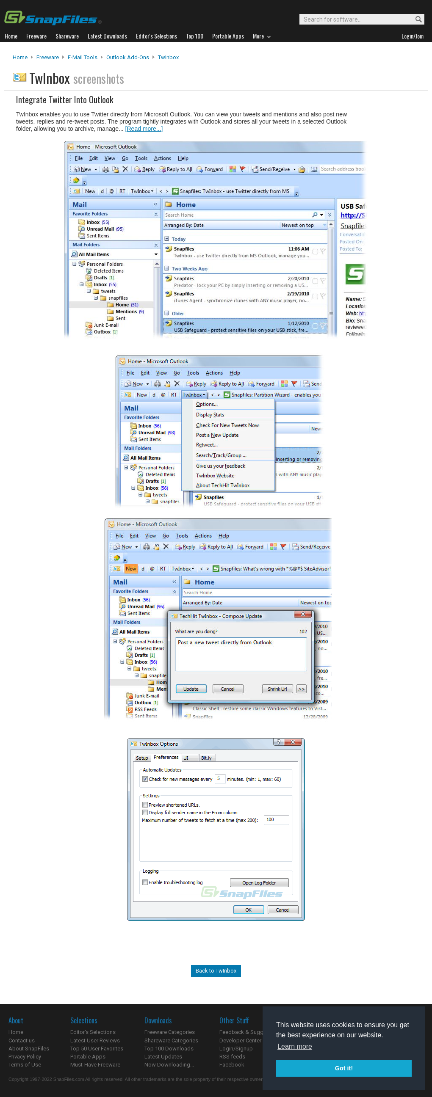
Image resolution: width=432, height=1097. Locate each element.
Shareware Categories (171, 1040)
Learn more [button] (294, 1046)
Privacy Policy (24, 1056)
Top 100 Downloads (169, 1048)
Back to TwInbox (216, 970)
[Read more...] (144, 128)
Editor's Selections (93, 1032)
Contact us (21, 1040)
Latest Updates (163, 1056)
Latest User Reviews (95, 1040)
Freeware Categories (169, 1032)
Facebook (231, 1064)
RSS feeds (232, 1056)
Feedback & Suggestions (250, 1032)
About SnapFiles (28, 1048)
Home (20, 57)
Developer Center (240, 1040)
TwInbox (168, 57)
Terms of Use (24, 1064)
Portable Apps (87, 1056)
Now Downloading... (169, 1064)
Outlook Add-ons (127, 57)
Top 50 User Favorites (96, 1048)
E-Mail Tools (82, 57)
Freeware (47, 57)
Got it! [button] (344, 1068)
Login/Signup (236, 1048)
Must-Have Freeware (95, 1064)
